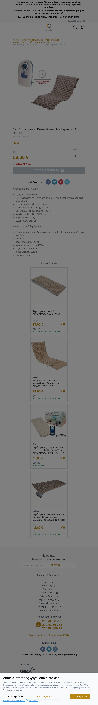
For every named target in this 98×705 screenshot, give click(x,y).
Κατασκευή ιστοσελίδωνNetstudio (20, 700)
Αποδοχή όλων (80, 696)
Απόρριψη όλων (15, 696)
